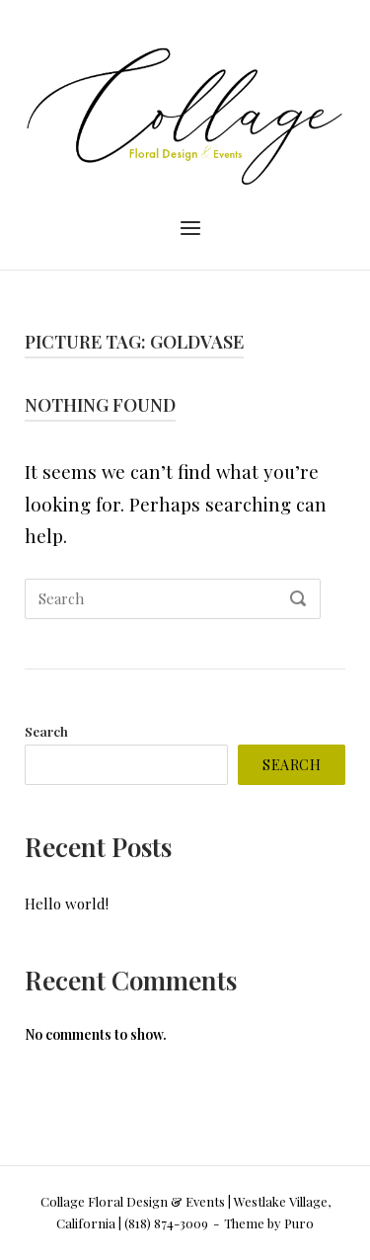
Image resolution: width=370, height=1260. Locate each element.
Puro (299, 1223)
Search (46, 731)
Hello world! (67, 903)
